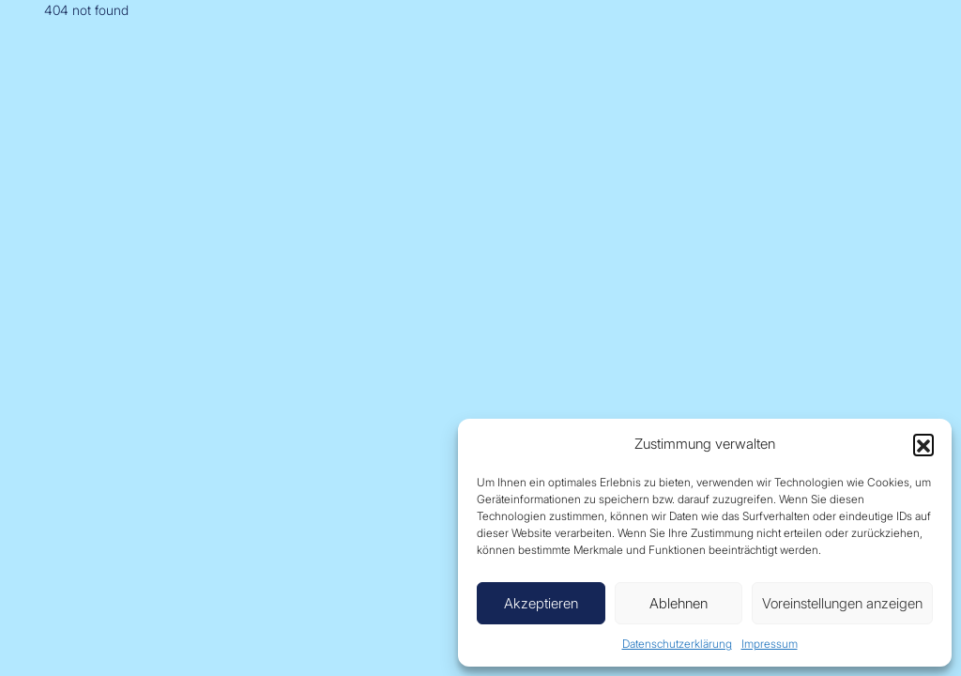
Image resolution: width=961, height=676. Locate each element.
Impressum (769, 644)
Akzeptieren (541, 603)
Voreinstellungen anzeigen (842, 603)
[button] (923, 444)
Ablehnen (678, 603)
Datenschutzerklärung (677, 644)
